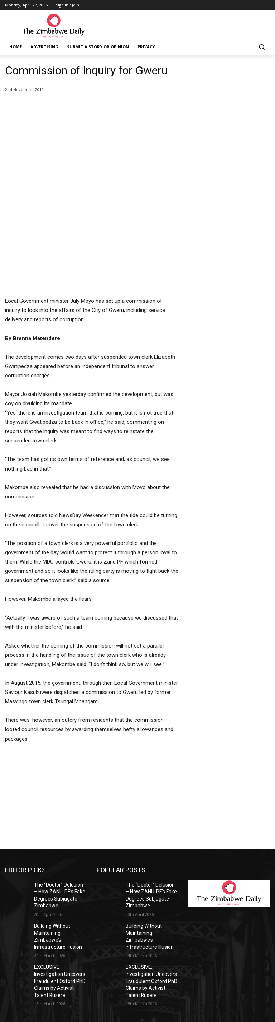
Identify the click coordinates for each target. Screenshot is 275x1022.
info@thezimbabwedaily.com (36, 990)
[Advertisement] (229, 99)
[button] (261, 47)
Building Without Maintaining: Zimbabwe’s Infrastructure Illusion (58, 849)
